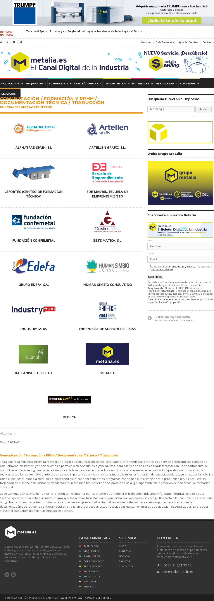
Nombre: (152, 240)
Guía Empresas (165, 42)
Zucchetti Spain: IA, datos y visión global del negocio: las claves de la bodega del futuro (84, 31)
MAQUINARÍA (89, 552)
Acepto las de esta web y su (180, 268)
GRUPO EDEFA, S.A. (34, 284)
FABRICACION (89, 547)
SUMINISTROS (89, 557)
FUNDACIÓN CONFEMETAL (33, 240)
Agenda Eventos (188, 42)
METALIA (107, 373)
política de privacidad (162, 269)
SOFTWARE (88, 582)
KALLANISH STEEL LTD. (33, 373)
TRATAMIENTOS (90, 567)
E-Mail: (151, 253)
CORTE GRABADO (91, 562)
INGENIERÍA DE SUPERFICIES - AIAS (107, 329)
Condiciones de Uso (98, 598)
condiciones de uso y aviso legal (181, 266)
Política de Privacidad (68, 598)
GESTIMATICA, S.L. (107, 240)
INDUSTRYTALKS (33, 329)
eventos (124, 561)
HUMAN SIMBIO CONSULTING (107, 284)
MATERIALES (88, 572)
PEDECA (69, 417)
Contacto (208, 42)
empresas (125, 551)
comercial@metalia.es (175, 572)
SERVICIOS (87, 587)
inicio (122, 546)
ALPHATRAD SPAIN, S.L (34, 147)
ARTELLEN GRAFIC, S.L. (107, 147)
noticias (124, 556)
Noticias (146, 42)
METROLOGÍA (89, 577)
